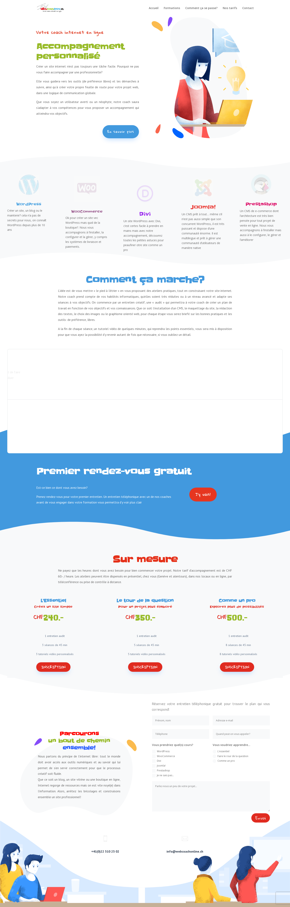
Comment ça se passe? (201, 8)
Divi (156, 761)
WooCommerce (163, 756)
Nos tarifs (230, 8)
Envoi (260, 818)
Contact (248, 8)
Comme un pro (224, 761)
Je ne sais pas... (163, 775)
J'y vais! (203, 494)
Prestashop (161, 771)
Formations (172, 8)
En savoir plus (120, 132)
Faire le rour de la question (230, 756)
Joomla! (159, 766)
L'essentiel (221, 751)
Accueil (153, 8)
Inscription (53, 667)
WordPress (161, 751)
